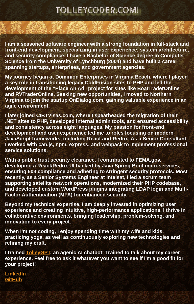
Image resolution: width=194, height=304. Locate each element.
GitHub (13, 279)
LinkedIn (15, 273)
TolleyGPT (38, 252)
